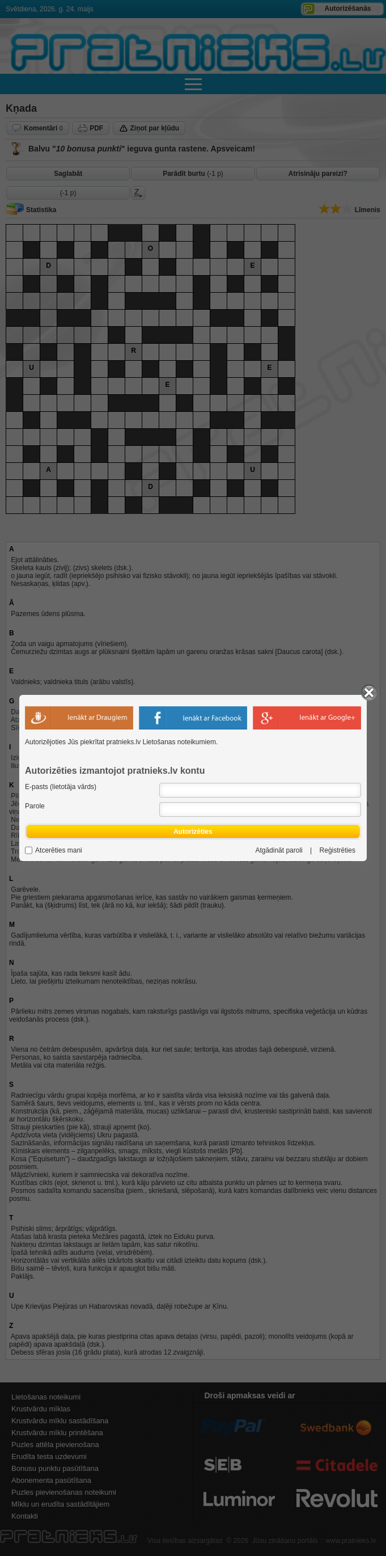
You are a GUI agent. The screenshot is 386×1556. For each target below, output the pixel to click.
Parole (35, 806)
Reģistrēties (337, 850)
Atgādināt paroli (278, 850)
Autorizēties (193, 832)
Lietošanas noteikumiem (178, 742)
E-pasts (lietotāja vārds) (60, 787)
